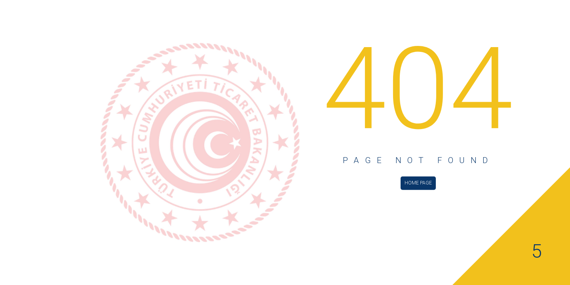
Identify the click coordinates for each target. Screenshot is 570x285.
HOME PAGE (418, 182)
